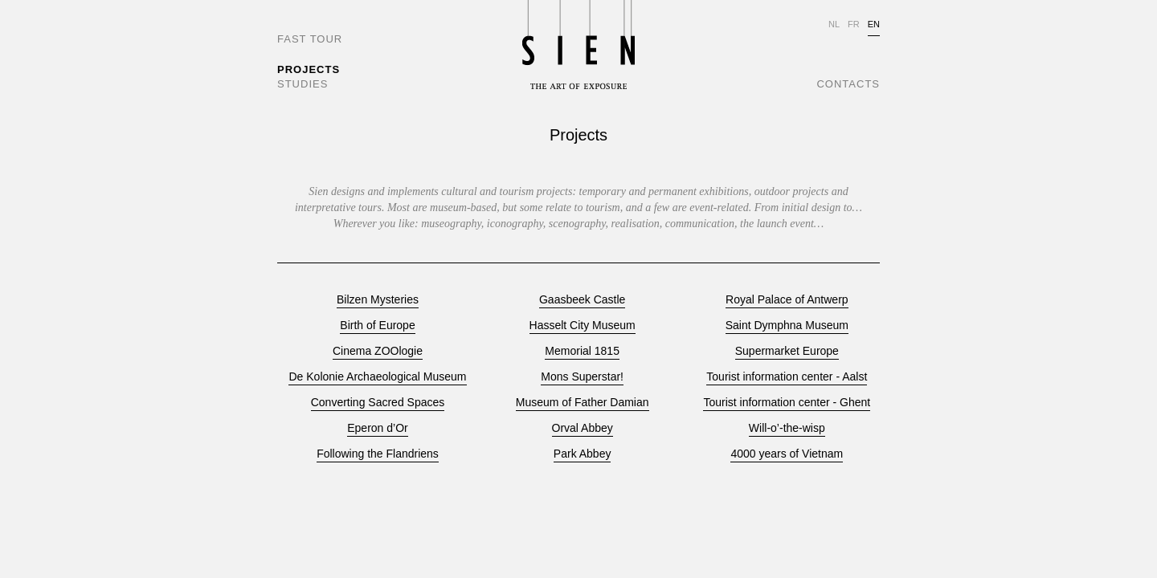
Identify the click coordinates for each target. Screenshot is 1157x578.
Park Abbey (582, 454)
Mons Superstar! (582, 377)
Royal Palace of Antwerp (787, 300)
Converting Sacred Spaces (378, 403)
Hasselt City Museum (582, 326)
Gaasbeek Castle (582, 300)
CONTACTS (848, 84)
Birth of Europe (377, 326)
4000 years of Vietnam (786, 454)
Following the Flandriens (378, 454)
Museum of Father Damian (582, 403)
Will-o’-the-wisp (787, 428)
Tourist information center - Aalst (786, 377)
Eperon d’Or (377, 428)
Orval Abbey (582, 428)
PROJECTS (308, 69)
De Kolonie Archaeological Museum (377, 377)
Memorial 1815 (582, 351)
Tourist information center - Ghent (786, 403)
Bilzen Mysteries (378, 300)
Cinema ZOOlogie (378, 351)
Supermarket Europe (787, 351)
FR (854, 24)
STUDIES (302, 84)
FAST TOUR (309, 39)
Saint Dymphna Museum (787, 326)
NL (834, 24)
